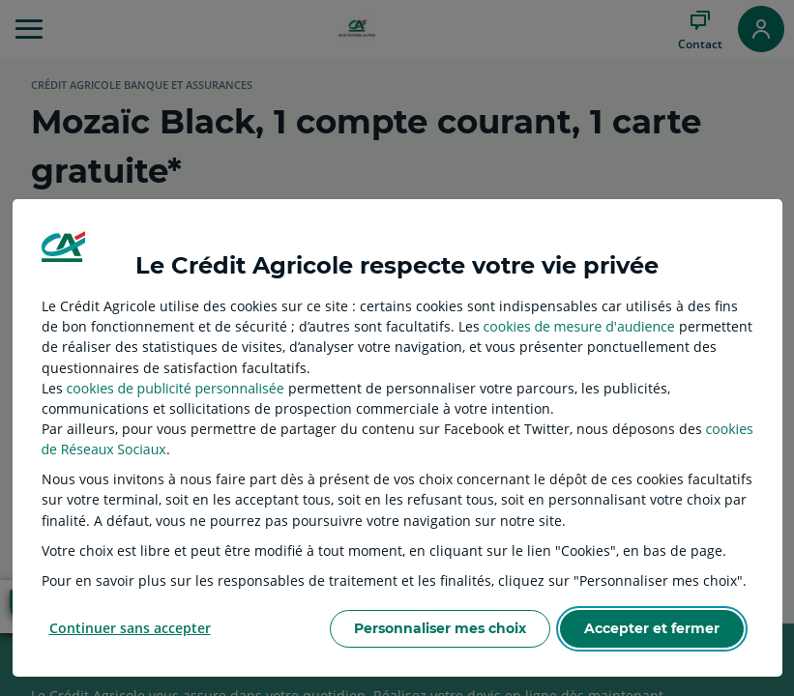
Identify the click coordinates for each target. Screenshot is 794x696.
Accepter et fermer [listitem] (652, 628)
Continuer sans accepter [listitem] (130, 628)
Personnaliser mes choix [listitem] (440, 628)
